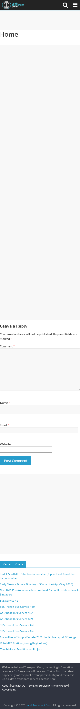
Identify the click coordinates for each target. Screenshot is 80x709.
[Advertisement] (40, 20)
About (6, 685)
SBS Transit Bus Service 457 (17, 631)
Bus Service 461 (9, 600)
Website (5, 444)
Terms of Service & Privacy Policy (47, 685)
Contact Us (18, 685)
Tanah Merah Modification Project (21, 649)
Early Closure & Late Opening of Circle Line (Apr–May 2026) (36, 584)
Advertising (9, 689)
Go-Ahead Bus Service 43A (16, 612)
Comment (7, 346)
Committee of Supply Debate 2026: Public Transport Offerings (38, 637)
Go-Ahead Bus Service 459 (16, 618)
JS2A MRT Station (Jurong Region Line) (23, 643)
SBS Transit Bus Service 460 (17, 606)
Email (4, 425)
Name (5, 402)
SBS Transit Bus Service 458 (17, 625)
